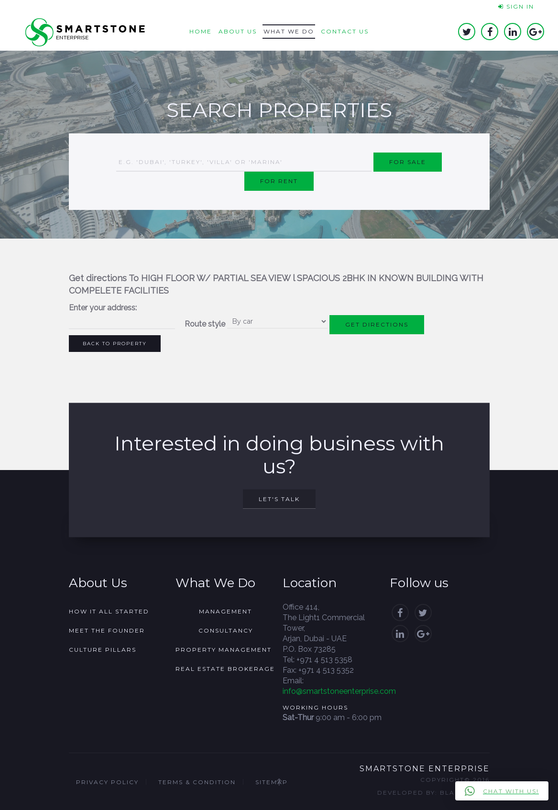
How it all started (109, 611)
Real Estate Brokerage (225, 668)
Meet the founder (107, 630)
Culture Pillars (102, 649)
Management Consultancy (225, 621)
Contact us (345, 31)
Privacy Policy (107, 782)
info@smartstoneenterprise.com (339, 691)
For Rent (279, 181)
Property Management (223, 649)
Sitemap (271, 782)
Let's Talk (279, 499)
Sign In (516, 6)
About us (238, 31)
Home (200, 31)
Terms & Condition (197, 782)
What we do (288, 31)
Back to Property (115, 343)
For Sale (407, 161)
